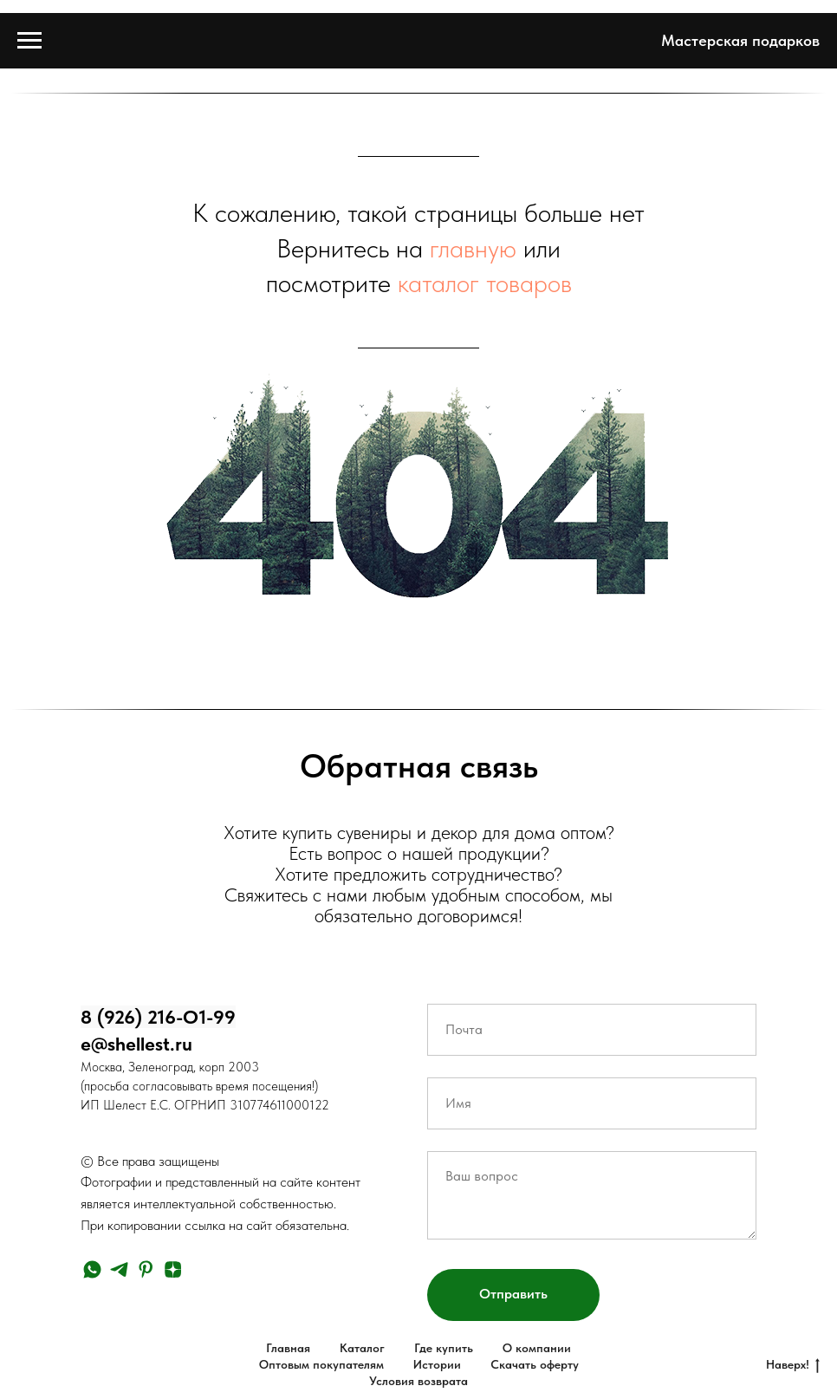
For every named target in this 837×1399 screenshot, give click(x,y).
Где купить (443, 1348)
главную (473, 248)
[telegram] (119, 1269)
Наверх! (793, 1365)
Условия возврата (418, 1381)
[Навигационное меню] (29, 40)
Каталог (362, 1348)
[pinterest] (146, 1269)
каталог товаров (485, 282)
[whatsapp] (92, 1269)
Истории (437, 1364)
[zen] (173, 1269)
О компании (537, 1348)
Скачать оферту (534, 1364)
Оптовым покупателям (321, 1364)
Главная (288, 1348)
